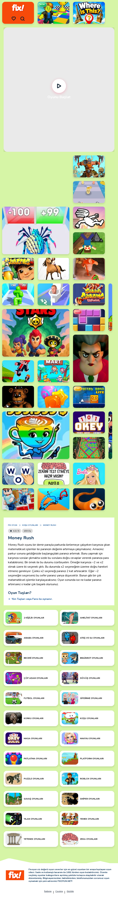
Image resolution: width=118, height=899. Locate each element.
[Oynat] (59, 86)
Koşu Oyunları (30, 525)
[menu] (13, 18)
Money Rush (49, 525)
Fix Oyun (12, 525)
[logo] (18, 8)
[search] (22, 18)
